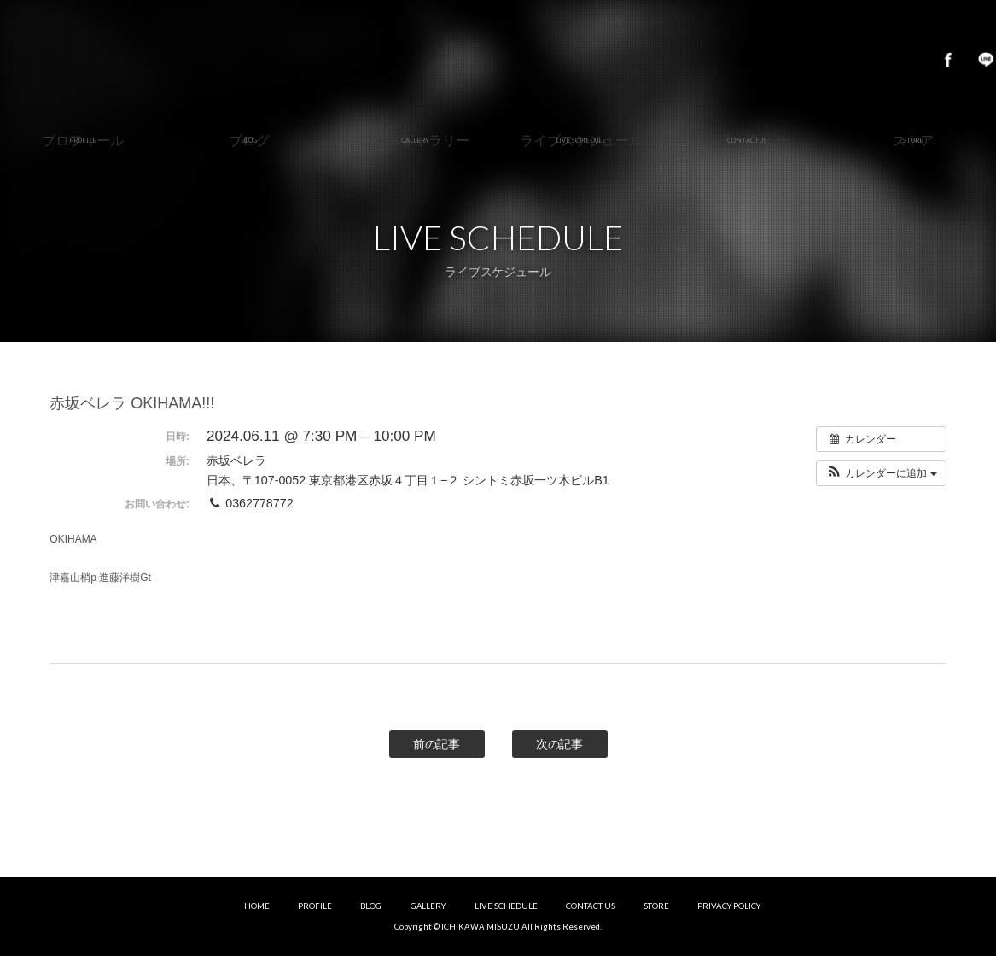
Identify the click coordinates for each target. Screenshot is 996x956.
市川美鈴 (497, 60)
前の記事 (437, 744)
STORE (656, 906)
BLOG (371, 906)
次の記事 (560, 744)
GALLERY (428, 906)
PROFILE (315, 906)
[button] (881, 473)
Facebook (948, 60)
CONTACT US (590, 906)
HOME (257, 906)
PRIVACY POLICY (728, 906)
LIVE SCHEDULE (506, 906)
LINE (986, 60)
